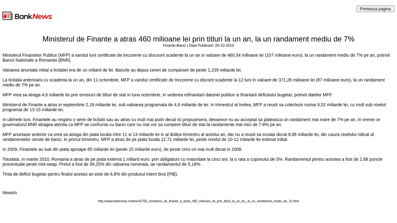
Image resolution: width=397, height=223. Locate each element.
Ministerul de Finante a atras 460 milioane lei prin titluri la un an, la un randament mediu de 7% (198, 39)
